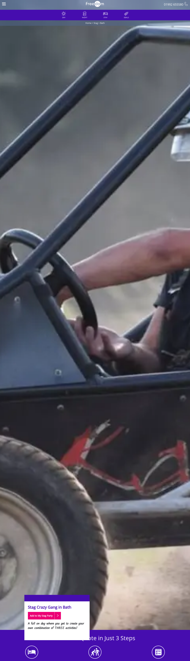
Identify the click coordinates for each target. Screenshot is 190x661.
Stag (96, 23)
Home (88, 23)
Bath (102, 23)
